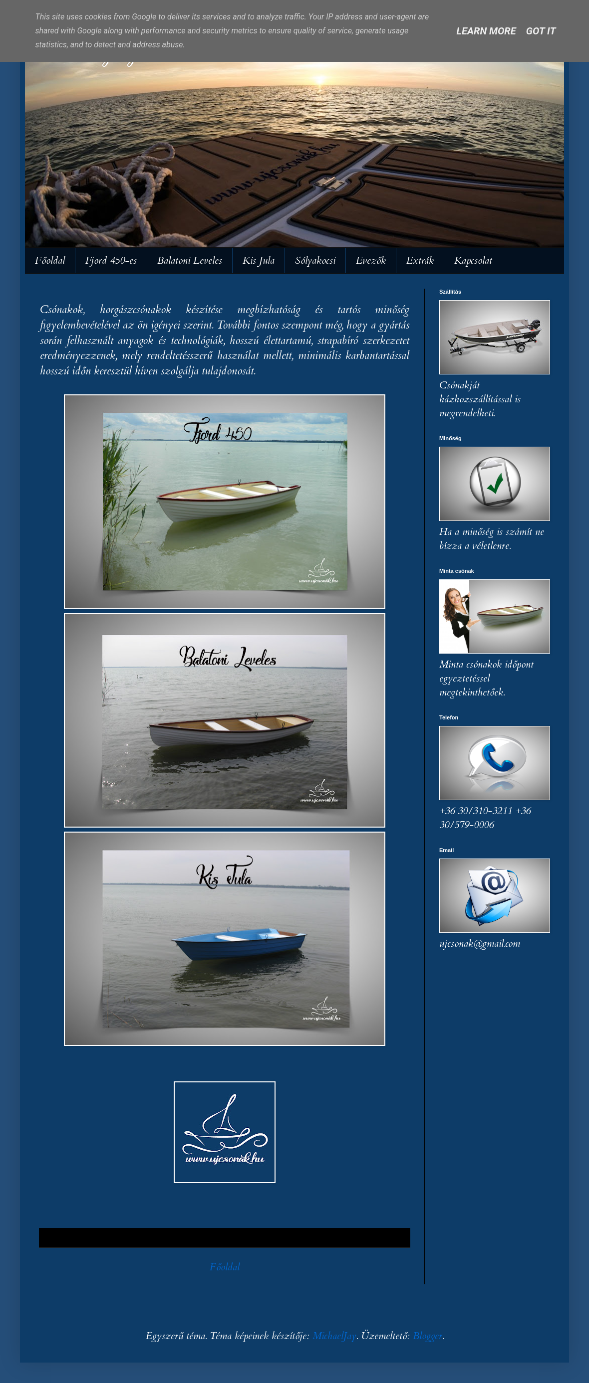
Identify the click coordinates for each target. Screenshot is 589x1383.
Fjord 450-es (111, 260)
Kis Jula (259, 260)
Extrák (420, 260)
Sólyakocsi (315, 260)
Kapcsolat (473, 260)
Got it (541, 31)
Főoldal (50, 260)
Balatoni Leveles (189, 260)
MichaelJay (334, 1336)
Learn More (486, 31)
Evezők (371, 260)
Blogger (427, 1336)
